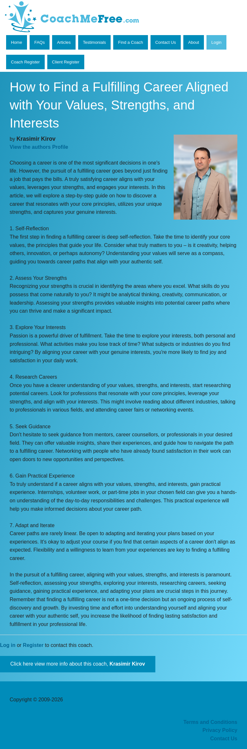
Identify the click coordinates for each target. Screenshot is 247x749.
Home (16, 42)
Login (216, 42)
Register (33, 645)
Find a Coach (130, 42)
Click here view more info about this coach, (77, 664)
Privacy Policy (219, 730)
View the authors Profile (39, 147)
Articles (64, 42)
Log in (7, 645)
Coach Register (25, 62)
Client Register (65, 62)
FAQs (39, 42)
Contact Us (165, 42)
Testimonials (94, 42)
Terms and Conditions (210, 722)
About (193, 42)
